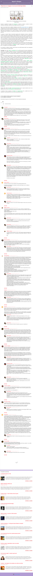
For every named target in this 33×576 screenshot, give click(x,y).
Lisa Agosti (6, 107)
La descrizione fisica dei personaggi (7, 503)
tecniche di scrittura (8, 103)
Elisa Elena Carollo (7, 128)
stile (3, 103)
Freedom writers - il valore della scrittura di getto (9, 493)
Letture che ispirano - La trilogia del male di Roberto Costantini (12, 523)
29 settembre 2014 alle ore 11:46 (15, 401)
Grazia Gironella (6, 328)
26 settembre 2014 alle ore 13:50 (15, 273)
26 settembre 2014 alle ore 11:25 (15, 201)
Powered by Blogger (16, 574)
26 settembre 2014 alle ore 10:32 (15, 187)
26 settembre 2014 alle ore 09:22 (15, 143)
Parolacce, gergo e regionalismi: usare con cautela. (10, 543)
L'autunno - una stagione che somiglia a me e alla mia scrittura (12, 563)
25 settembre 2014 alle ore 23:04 (13, 118)
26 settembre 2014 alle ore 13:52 (15, 297)
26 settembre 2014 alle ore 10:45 (14, 207)
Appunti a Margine (16, 1)
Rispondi (5, 116)
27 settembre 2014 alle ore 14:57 (15, 391)
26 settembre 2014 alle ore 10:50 (14, 239)
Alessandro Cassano (7, 401)
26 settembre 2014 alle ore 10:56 (15, 246)
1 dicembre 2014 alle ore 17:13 (15, 434)
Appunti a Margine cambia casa (6, 483)
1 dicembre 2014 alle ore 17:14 (15, 451)
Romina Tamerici (6, 182)
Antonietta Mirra (6, 255)
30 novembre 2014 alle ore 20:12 (14, 445)
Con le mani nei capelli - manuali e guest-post (9, 553)
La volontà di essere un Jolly (6, 473)
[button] (31, 6)
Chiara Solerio (6, 118)
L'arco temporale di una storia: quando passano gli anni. (11, 533)
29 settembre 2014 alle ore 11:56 (15, 407)
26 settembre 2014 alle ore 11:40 (13, 255)
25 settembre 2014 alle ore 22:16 (12, 107)
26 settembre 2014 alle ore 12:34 (11, 306)
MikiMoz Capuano (7, 207)
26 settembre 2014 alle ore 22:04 (13, 328)
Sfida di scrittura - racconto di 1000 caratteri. (9, 513)
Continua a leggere (28, 500)
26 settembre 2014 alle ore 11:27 (15, 224)
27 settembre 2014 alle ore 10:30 (15, 335)
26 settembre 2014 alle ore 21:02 (17, 155)
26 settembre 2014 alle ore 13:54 (15, 314)
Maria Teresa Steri (7, 239)
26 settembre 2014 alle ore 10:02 (13, 182)
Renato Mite (6, 414)
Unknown (5, 306)
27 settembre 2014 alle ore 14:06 (15, 385)
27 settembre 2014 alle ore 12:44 (17, 363)
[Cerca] (31, 1)
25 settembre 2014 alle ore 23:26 (14, 128)
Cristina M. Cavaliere (7, 345)
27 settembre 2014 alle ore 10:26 (15, 165)
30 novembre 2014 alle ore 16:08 (12, 414)
